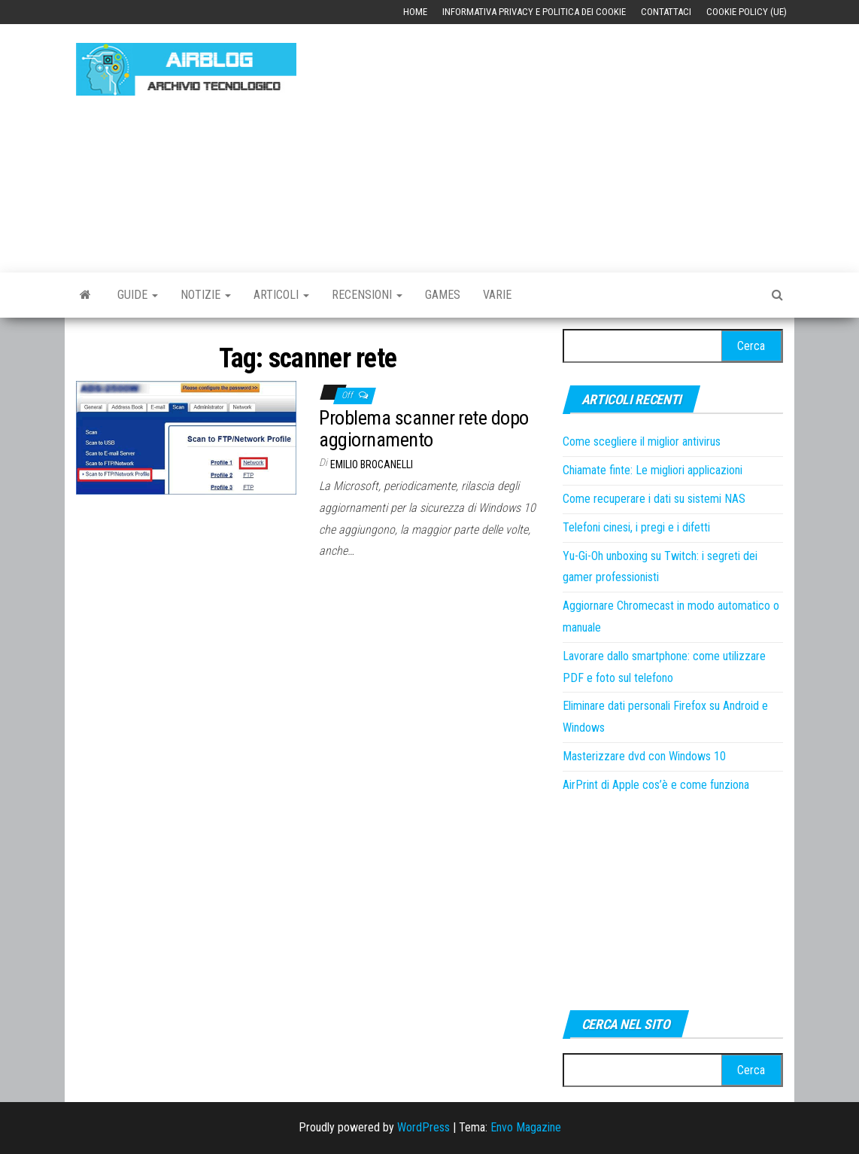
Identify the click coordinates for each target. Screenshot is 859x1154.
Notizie (206, 295)
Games (442, 295)
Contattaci (666, 11)
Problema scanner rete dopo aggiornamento (423, 428)
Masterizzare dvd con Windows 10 (644, 756)
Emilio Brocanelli (371, 464)
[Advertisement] (588, 140)
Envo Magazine (525, 1127)
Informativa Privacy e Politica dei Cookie (534, 11)
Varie (497, 295)
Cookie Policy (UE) (746, 11)
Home (415, 11)
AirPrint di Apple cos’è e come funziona (656, 785)
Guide (137, 295)
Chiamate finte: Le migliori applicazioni (652, 470)
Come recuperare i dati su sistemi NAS (654, 499)
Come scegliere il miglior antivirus (642, 441)
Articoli (281, 295)
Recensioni (367, 295)
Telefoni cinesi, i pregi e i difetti (636, 527)
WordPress (423, 1127)
